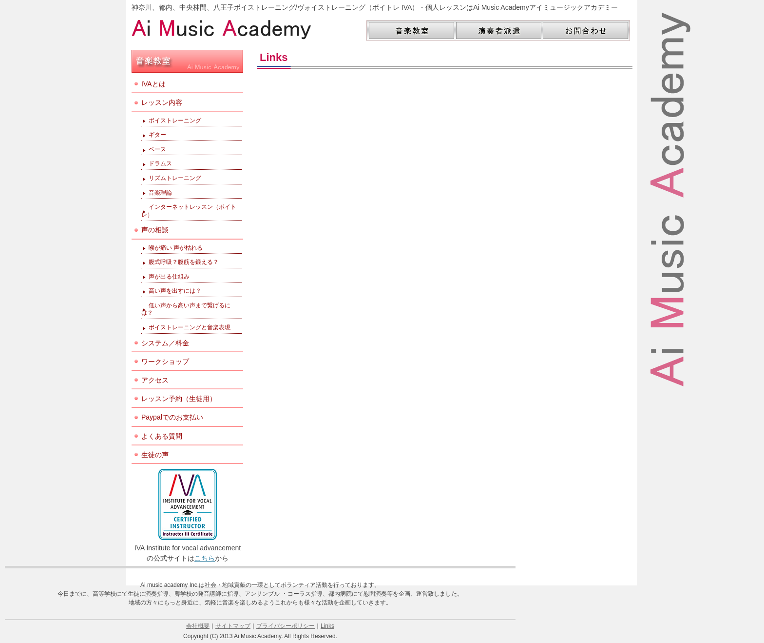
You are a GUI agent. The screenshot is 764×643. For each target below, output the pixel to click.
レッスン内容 (161, 102)
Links (327, 626)
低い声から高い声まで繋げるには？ (185, 309)
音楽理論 (160, 192)
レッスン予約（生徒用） (178, 398)
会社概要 (198, 626)
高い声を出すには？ (175, 290)
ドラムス (160, 163)
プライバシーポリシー (285, 626)
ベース (157, 149)
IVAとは (153, 84)
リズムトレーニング (175, 178)
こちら (204, 558)
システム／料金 (165, 343)
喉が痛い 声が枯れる (176, 247)
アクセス (155, 380)
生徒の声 (155, 455)
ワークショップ (165, 361)
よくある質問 (161, 436)
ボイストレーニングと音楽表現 (189, 327)
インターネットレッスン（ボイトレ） (188, 210)
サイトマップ (232, 626)
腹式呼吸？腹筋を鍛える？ (184, 262)
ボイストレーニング (175, 120)
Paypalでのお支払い (172, 417)
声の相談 (155, 230)
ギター (157, 134)
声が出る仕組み (169, 276)
